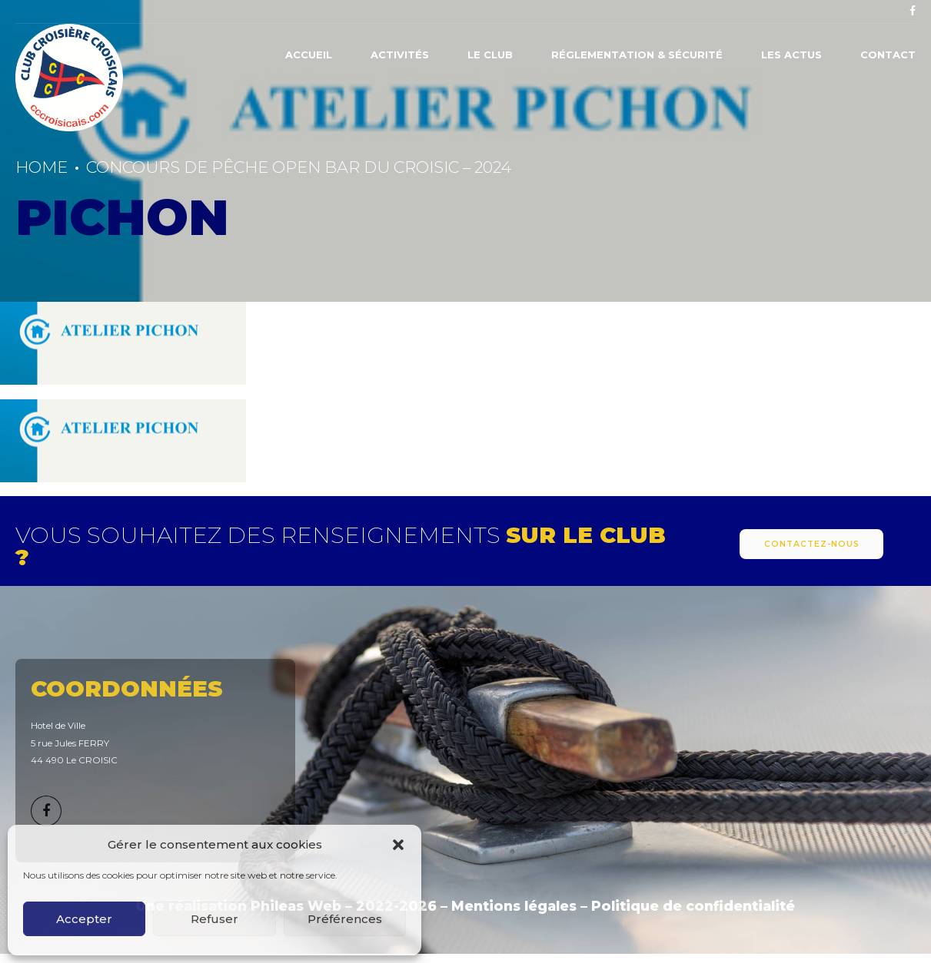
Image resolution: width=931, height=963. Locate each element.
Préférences (345, 919)
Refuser (214, 919)
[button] (398, 844)
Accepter (84, 919)
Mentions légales (514, 906)
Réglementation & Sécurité (637, 54)
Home (41, 167)
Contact (888, 54)
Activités (400, 54)
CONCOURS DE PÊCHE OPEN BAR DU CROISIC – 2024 (298, 167)
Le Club (490, 54)
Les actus (791, 54)
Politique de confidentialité (693, 906)
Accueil (308, 54)
